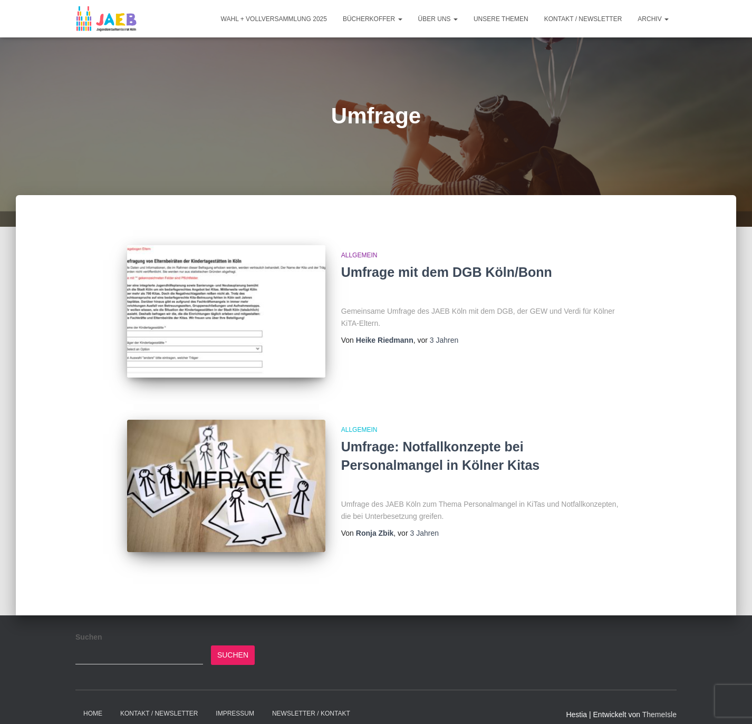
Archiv (653, 19)
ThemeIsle (659, 700)
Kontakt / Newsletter (583, 19)
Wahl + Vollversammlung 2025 (274, 19)
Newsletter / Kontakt (311, 699)
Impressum (235, 699)
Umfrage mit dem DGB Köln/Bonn (446, 272)
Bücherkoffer (372, 19)
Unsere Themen (501, 19)
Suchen (88, 623)
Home (92, 699)
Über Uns (438, 19)
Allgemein (359, 255)
